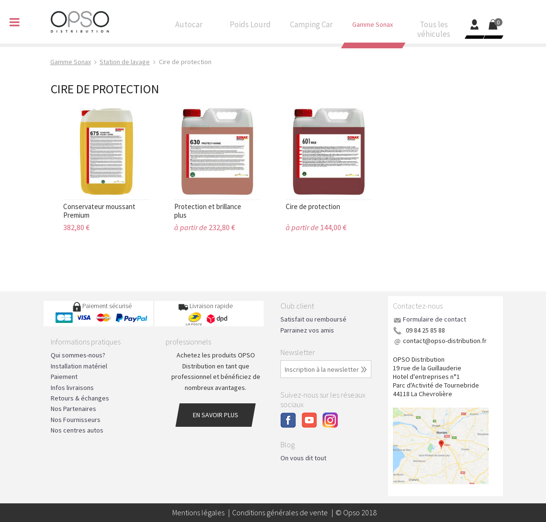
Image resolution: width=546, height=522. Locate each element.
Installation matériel (79, 366)
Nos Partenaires (73, 408)
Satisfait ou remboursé (313, 319)
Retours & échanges (80, 398)
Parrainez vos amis (307, 330)
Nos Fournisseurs (75, 419)
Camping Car (311, 27)
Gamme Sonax (372, 26)
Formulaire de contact (434, 319)
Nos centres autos (77, 430)
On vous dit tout (303, 458)
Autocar (189, 27)
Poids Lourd (250, 27)
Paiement (64, 376)
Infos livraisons (72, 387)
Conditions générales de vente (280, 512)
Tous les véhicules (434, 32)
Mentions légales (198, 512)
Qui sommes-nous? (78, 355)
